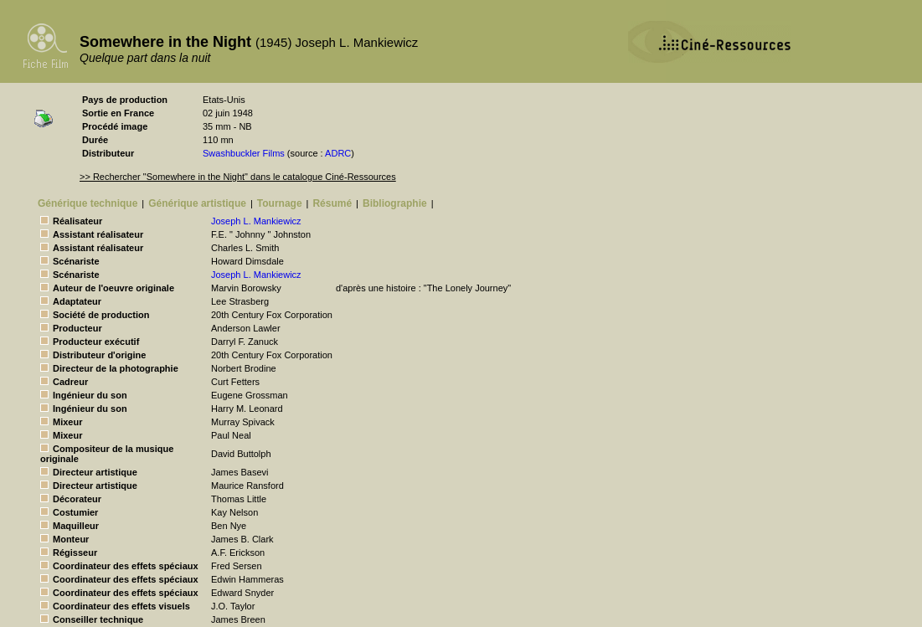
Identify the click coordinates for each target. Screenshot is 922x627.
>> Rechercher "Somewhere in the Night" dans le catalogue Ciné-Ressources (238, 177)
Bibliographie (395, 203)
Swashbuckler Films (244, 153)
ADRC (338, 153)
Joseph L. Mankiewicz (256, 221)
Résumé (332, 203)
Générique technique (87, 203)
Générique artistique (197, 203)
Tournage (279, 203)
